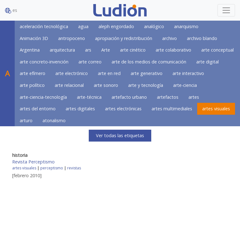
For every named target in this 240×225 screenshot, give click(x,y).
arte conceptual (217, 50)
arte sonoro (106, 85)
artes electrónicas (123, 109)
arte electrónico (71, 73)
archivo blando (202, 38)
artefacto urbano (129, 97)
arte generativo (146, 73)
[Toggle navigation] (226, 10)
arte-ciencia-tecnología (43, 97)
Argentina (30, 50)
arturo (26, 120)
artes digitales (80, 109)
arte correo (90, 62)
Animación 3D (34, 38)
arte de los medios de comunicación (149, 62)
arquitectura (62, 50)
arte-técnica (89, 97)
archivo (169, 38)
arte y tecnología (145, 85)
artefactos (167, 97)
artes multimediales (172, 109)
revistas (74, 168)
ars (88, 50)
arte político (32, 85)
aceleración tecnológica (44, 26)
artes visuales (216, 109)
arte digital (207, 62)
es (11, 10)
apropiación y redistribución (123, 38)
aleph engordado (116, 26)
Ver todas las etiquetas (120, 135)
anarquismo (186, 26)
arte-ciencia (185, 85)
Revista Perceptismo (33, 162)
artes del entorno (38, 109)
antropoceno (71, 38)
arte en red (109, 73)
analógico (154, 26)
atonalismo (54, 120)
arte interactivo (188, 73)
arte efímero (32, 73)
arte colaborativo (173, 50)
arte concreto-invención (44, 62)
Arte (105, 50)
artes (193, 97)
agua (83, 26)
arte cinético (133, 50)
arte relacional (69, 85)
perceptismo (51, 168)
